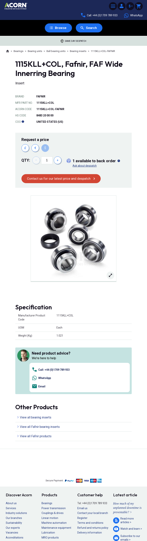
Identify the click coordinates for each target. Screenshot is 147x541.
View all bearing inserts (35, 363)
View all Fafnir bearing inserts (40, 373)
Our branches (14, 464)
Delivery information (89, 478)
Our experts (13, 473)
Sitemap (47, 526)
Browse (60, 28)
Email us (82, 454)
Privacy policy (61, 526)
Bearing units (35, 51)
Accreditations (14, 483)
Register (82, 464)
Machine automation (54, 469)
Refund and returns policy (92, 473)
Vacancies (12, 478)
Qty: (25, 160)
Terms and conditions (90, 469)
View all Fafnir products (35, 382)
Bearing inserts (78, 51)
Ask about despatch (85, 165)
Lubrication (48, 478)
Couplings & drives (53, 459)
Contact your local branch (92, 459)
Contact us (116, 530)
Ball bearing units (56, 51)
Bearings (18, 51)
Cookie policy (77, 526)
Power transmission (54, 454)
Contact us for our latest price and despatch (60, 179)
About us (11, 449)
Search (91, 28)
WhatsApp (133, 15)
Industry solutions (16, 459)
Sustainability (14, 469)
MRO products (50, 483)
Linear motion (50, 464)
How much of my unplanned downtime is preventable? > (127, 454)
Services (11, 454)
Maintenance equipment (56, 473)
